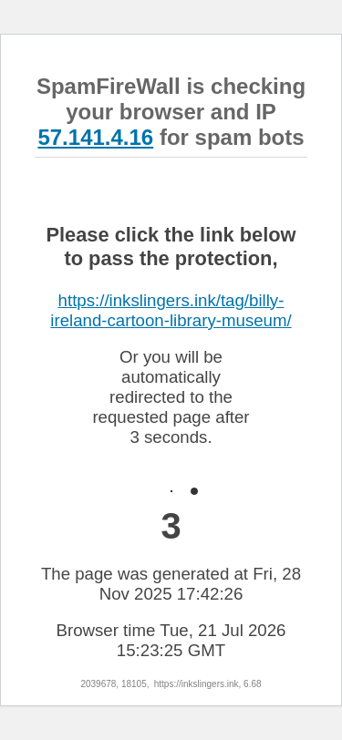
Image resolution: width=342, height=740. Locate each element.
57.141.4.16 (95, 137)
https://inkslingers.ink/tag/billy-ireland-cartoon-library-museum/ (170, 310)
